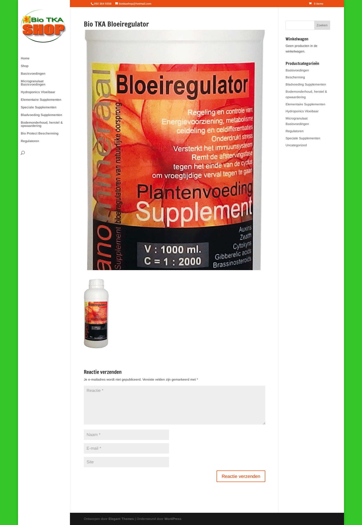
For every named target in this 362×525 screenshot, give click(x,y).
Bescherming (295, 77)
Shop (24, 66)
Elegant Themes (121, 519)
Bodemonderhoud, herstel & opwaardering (42, 124)
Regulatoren (30, 141)
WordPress (172, 519)
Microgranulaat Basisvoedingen (33, 82)
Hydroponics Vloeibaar (38, 92)
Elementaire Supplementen (41, 99)
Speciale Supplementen (38, 107)
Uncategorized (296, 145)
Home (25, 58)
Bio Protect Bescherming (39, 133)
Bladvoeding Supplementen (41, 115)
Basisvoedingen (33, 73)
